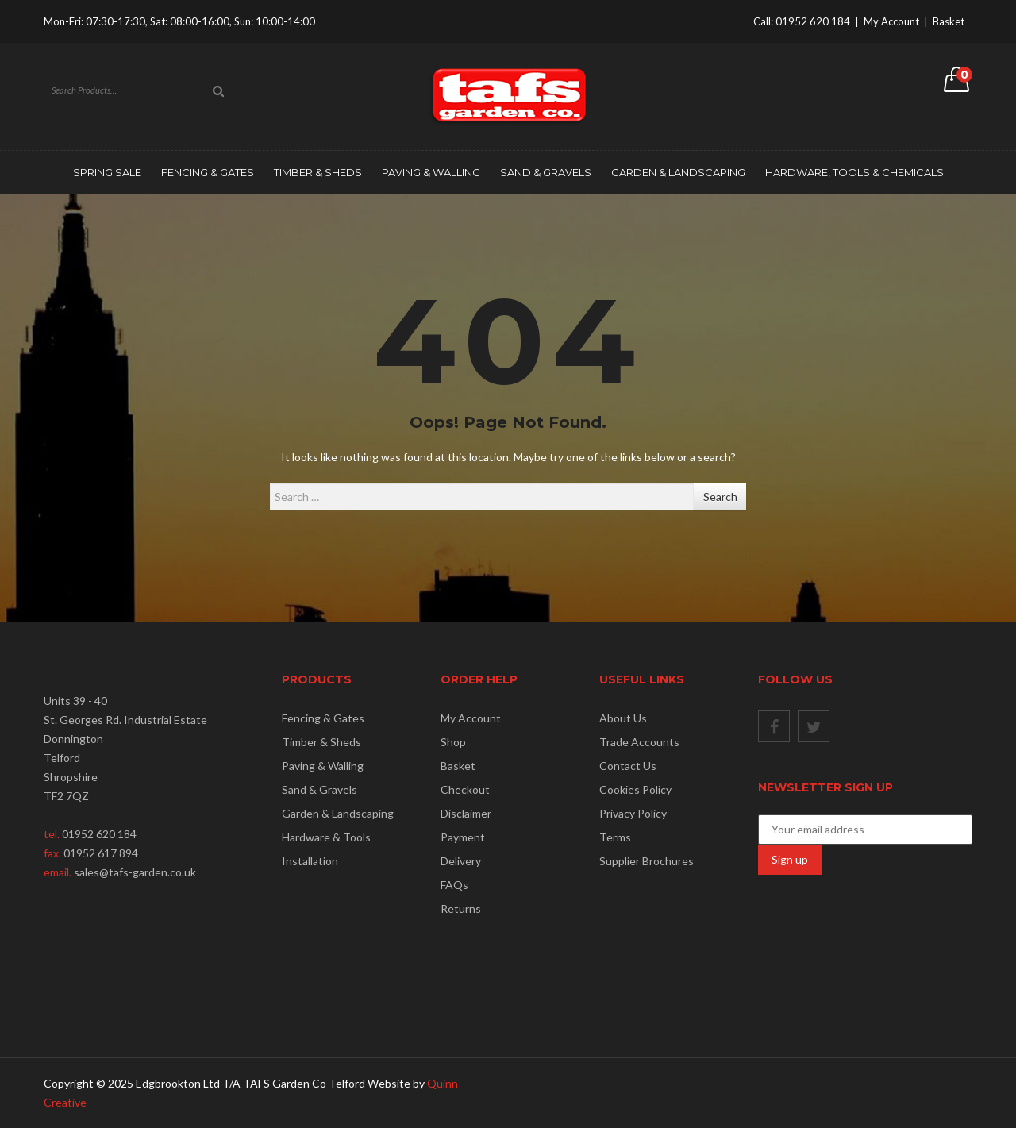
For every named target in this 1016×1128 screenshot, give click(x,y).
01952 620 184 (812, 21)
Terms (615, 837)
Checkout (465, 789)
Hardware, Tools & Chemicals (854, 172)
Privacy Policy (633, 813)
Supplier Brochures (646, 861)
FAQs (454, 884)
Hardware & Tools (326, 837)
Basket (948, 21)
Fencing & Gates (207, 172)
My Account (891, 21)
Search (720, 496)
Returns (461, 908)
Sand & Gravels (545, 172)
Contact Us (627, 765)
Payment (463, 837)
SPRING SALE (107, 172)
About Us (623, 718)
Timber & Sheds (318, 172)
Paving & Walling (431, 172)
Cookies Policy (635, 789)
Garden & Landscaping (678, 172)
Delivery (461, 861)
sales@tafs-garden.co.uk (135, 872)
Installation (310, 861)
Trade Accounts (639, 742)
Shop (453, 742)
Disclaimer (466, 813)
